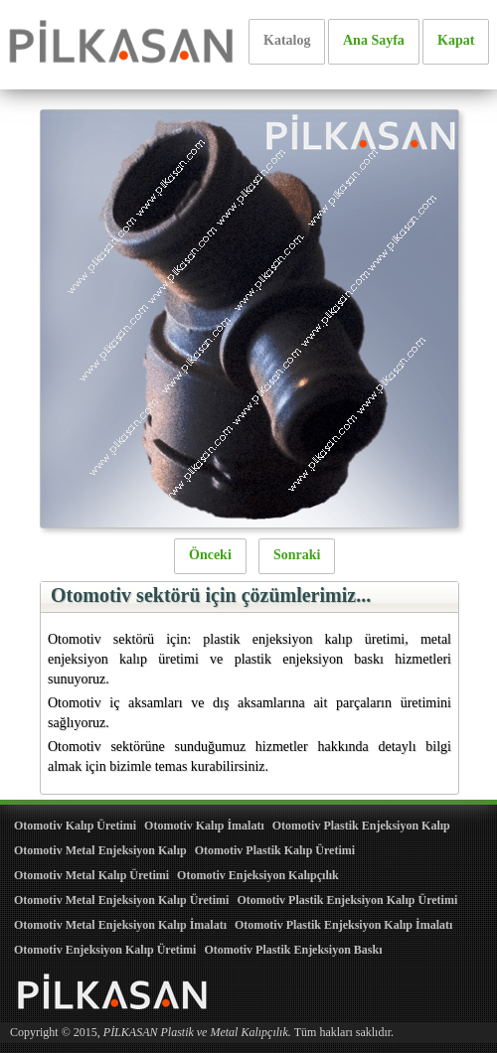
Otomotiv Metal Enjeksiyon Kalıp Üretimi (121, 900)
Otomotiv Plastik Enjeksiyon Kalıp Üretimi (347, 900)
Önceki (210, 554)
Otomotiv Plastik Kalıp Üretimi (275, 850)
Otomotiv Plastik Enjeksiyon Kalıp (361, 825)
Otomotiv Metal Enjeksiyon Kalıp (100, 850)
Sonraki (296, 554)
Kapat (455, 40)
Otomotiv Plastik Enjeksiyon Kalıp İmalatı (343, 925)
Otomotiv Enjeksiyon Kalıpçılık (258, 875)
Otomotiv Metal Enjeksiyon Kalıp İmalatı (120, 925)
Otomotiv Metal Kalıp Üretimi (91, 875)
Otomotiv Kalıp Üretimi (75, 825)
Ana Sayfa (374, 40)
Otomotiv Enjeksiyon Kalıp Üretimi (105, 950)
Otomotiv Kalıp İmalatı (204, 825)
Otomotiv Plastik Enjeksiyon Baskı (293, 950)
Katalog (286, 40)
